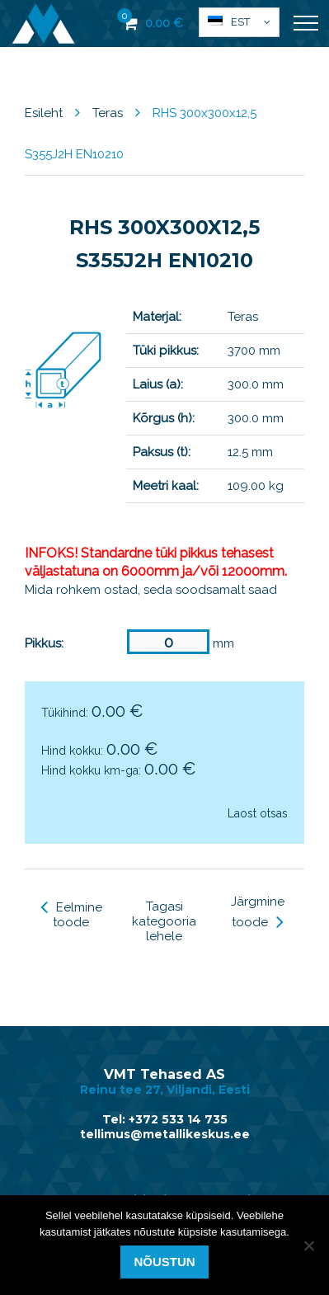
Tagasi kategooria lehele (164, 921)
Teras (107, 113)
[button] (239, 22)
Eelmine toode (71, 915)
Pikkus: (44, 643)
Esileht (44, 113)
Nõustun (164, 1262)
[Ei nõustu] (308, 1245)
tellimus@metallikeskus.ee (165, 1134)
